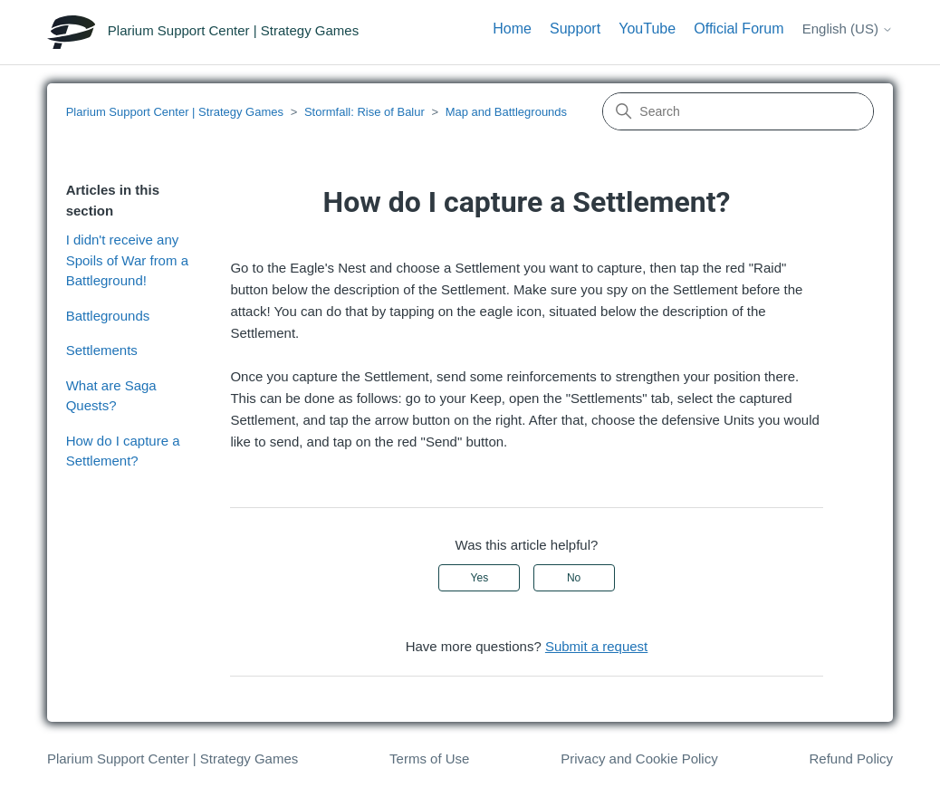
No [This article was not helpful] (573, 577)
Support (575, 28)
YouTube (647, 28)
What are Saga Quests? (111, 396)
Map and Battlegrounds (506, 112)
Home (512, 28)
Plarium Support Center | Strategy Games (174, 112)
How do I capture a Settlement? (123, 451)
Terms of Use (429, 758)
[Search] (738, 111)
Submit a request (596, 646)
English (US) (847, 28)
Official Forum (738, 28)
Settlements (102, 350)
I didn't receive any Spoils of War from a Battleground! (127, 260)
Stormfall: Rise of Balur (364, 112)
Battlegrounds (108, 315)
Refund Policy (852, 758)
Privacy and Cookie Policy (639, 758)
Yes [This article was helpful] (480, 577)
